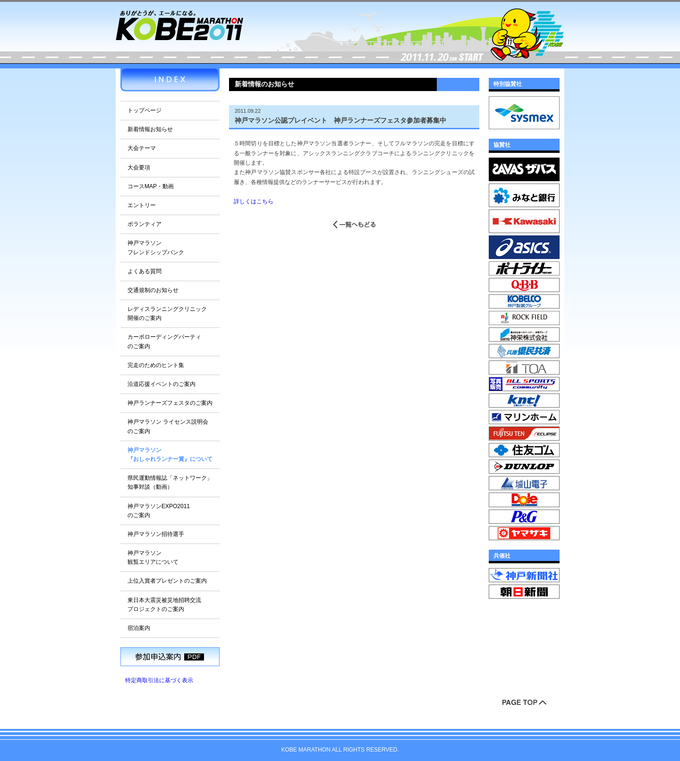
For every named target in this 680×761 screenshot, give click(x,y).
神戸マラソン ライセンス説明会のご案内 (168, 426)
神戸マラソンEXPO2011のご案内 (159, 510)
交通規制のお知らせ (153, 290)
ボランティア (145, 224)
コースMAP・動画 (151, 186)
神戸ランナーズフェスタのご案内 (170, 403)
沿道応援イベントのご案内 (162, 384)
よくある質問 (145, 271)
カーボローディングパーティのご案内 (164, 341)
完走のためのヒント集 (156, 365)
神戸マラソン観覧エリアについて (153, 557)
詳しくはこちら (253, 201)
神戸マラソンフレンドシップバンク (156, 247)
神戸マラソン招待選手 (156, 534)
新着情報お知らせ (150, 129)
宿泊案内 (139, 628)
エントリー (142, 205)
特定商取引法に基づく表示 (159, 680)
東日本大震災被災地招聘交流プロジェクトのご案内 (164, 604)
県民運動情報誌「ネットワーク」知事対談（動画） (170, 482)
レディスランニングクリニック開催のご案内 (167, 313)
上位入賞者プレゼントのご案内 (167, 580)
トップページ (145, 110)
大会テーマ (142, 148)
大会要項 (139, 167)
